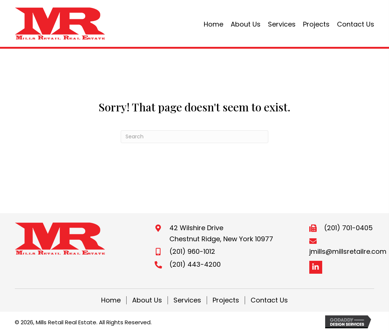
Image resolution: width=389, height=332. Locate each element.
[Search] (194, 136)
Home (111, 300)
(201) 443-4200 (195, 264)
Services (187, 300)
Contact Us (269, 300)
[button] (315, 267)
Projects (226, 300)
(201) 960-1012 (192, 251)
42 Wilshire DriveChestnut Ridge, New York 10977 (221, 233)
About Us (147, 300)
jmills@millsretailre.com (347, 251)
